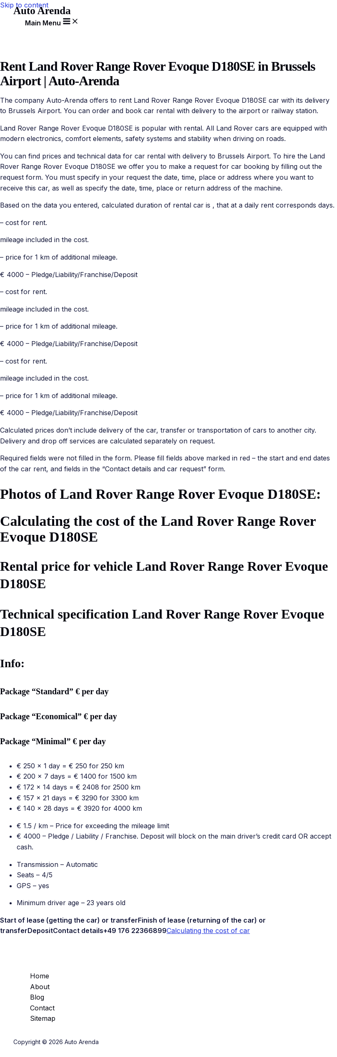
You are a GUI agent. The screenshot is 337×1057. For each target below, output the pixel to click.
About (40, 987)
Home (39, 976)
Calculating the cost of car (208, 930)
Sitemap (42, 1018)
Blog (37, 997)
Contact (42, 1008)
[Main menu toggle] (52, 21)
